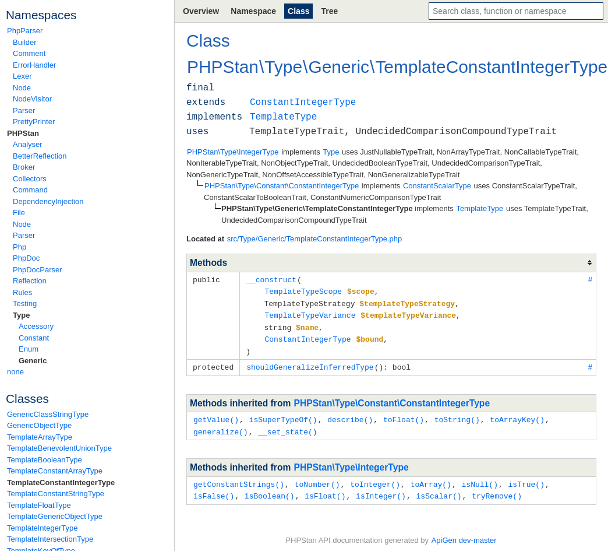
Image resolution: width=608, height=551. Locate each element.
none (15, 371)
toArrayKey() (517, 414)
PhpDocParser (37, 269)
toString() (457, 414)
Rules (22, 292)
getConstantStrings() (238, 478)
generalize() (220, 426)
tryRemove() (497, 489)
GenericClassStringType (48, 414)
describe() (350, 414)
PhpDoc (26, 258)
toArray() (431, 478)
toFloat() (403, 414)
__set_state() (287, 426)
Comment (29, 53)
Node (22, 87)
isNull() (479, 478)
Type (21, 315)
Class (298, 11)
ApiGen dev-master (464, 533)
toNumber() (317, 478)
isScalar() (438, 489)
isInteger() (381, 489)
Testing (25, 303)
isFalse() (213, 489)
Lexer (22, 76)
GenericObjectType (39, 425)
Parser (24, 110)
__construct (271, 279)
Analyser (28, 144)
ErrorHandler (34, 65)
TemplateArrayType (39, 437)
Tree (329, 11)
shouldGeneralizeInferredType (309, 362)
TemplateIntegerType (42, 528)
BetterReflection (40, 156)
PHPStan (23, 133)
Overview (201, 11)
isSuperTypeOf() (283, 414)
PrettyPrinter (34, 121)
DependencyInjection (48, 201)
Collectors (30, 178)
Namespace (253, 11)
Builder (24, 42)
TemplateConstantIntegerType (61, 482)
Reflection (30, 280)
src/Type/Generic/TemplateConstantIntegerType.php (314, 238)
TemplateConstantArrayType (54, 470)
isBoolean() (270, 489)
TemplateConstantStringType (55, 493)
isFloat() (325, 489)
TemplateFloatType (39, 505)
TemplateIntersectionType (50, 539)
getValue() (216, 414)
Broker (24, 167)
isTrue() (526, 478)
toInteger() (375, 478)
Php (19, 247)
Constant (34, 338)
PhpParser (25, 30)
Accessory (36, 326)
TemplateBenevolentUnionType (59, 448)
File (19, 212)
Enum (28, 349)
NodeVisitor (32, 98)
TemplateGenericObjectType (54, 516)
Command (30, 189)
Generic (33, 360)
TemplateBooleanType (44, 459)
